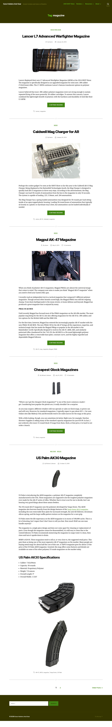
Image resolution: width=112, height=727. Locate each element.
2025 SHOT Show (68, 4)
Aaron (50, 48)
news (56, 131)
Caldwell (46, 225)
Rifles (60, 458)
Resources (88, 4)
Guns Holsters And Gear (13, 4)
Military (53, 458)
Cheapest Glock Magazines (56, 376)
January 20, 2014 (62, 143)
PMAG (56, 355)
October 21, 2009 (65, 470)
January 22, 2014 (62, 48)
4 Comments (71, 382)
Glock (37, 444)
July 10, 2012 (59, 382)
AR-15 (41, 225)
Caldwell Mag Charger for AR (56, 137)
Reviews (79, 4)
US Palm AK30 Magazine (56, 464)
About (97, 4)
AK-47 (37, 355)
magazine (43, 117)
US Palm (60, 679)
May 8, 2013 (56, 251)
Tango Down (53, 679)
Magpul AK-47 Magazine (56, 245)
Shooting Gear (56, 30)
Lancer (37, 117)
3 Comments (67, 251)
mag (41, 355)
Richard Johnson (46, 382)
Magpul (51, 355)
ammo (37, 225)
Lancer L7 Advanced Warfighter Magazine (56, 39)
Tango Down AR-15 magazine (78, 516)
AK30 (41, 679)
